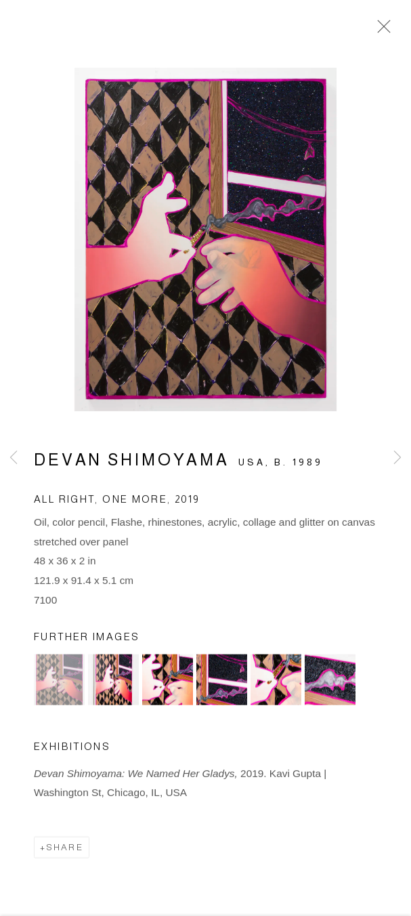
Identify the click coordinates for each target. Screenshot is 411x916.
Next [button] (397, 458)
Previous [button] (13, 458)
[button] (59, 682)
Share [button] (64, 850)
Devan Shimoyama (132, 462)
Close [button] (380, 30)
